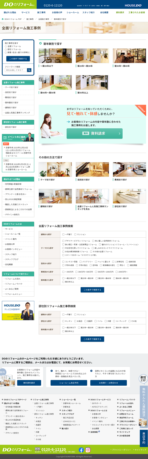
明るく (121, 265)
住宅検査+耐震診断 (13, 184)
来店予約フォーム (126, 417)
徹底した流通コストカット (16, 204)
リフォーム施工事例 (41, 399)
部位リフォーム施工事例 (44, 414)
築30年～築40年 (103, 278)
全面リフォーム (13, 46)
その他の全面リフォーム (101, 251)
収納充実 (131, 261)
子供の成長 (68, 265)
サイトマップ (124, 432)
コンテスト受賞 (69, 261)
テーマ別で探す (12, 87)
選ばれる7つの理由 (12, 179)
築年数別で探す (12, 102)
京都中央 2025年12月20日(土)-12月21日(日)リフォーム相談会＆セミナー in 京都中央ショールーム (18, 151)
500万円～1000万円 (104, 271)
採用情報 (95, 432)
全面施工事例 (43, 19)
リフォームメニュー (13, 294)
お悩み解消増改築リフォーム (75, 251)
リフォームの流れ (12, 278)
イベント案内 (11, 239)
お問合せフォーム (126, 414)
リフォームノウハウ (13, 283)
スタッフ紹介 (11, 254)
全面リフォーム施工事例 (14, 82)
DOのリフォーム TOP (13, 19)
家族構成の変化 (107, 265)
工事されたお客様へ (127, 421)
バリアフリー (86, 261)
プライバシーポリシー (128, 424)
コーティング (119, 321)
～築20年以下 (69, 278)
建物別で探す (11, 107)
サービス (9, 228)
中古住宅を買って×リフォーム (76, 248)
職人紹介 (65, 428)
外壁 (108, 321)
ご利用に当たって (126, 428)
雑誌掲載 (132, 265)
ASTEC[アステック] (99, 406)
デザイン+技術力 (12, 214)
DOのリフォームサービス (100, 399)
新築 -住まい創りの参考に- (17, 52)
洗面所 (88, 321)
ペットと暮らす (102, 261)
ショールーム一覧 (12, 233)
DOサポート (97, 403)
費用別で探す (11, 97)
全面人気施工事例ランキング (17, 112)
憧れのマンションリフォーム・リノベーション (119, 244)
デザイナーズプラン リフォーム (76, 240)
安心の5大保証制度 (13, 199)
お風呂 (78, 321)
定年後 (94, 265)
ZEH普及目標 (124, 435)
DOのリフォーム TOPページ (15, 399)
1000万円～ (122, 271)
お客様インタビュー (13, 249)
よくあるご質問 (12, 288)
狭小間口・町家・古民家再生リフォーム (79, 244)
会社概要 (9, 264)
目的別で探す (11, 92)
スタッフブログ (12, 259)
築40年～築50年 (121, 278)
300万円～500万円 (84, 271)
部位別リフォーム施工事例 (15, 122)
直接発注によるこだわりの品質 (18, 209)
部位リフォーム (13, 49)
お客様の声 (10, 244)
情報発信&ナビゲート (71, 424)
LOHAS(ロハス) (69, 421)
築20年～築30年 (86, 278)
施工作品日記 (68, 417)
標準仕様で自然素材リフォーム (18, 189)
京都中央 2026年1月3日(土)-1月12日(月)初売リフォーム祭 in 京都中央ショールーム (18, 167)
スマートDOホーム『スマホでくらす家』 (79, 255)
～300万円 (67, 271)
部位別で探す (11, 127)
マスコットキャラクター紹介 (103, 424)
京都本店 (66, 406)
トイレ (99, 321)
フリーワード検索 (12, 66)
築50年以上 (68, 281)
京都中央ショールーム (72, 403)
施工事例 (29, 19)
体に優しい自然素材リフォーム (106, 240)
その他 (133, 321)
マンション (80, 234)
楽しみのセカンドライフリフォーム (107, 248)
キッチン (67, 321)
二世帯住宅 (118, 261)
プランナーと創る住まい (15, 194)
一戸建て (67, 234)
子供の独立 (82, 265)
